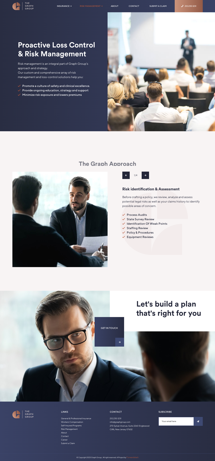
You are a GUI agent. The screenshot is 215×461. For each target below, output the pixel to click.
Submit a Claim (158, 6)
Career (64, 440)
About (114, 6)
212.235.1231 (115, 418)
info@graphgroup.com (120, 422)
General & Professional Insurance (76, 418)
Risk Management (90, 6)
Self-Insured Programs (71, 425)
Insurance (63, 6)
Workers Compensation (72, 422)
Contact (134, 6)
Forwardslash (132, 457)
